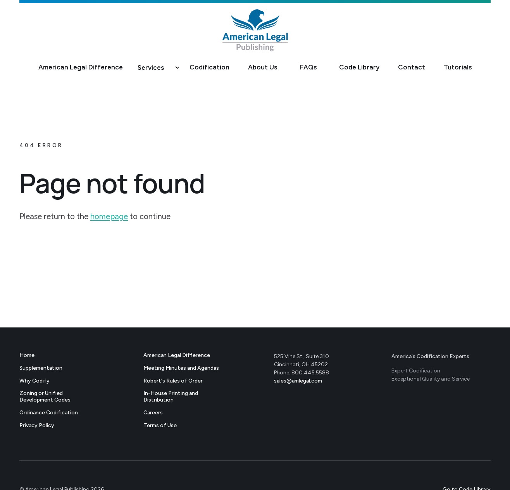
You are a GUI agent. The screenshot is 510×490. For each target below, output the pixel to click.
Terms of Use (160, 425)
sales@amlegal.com (298, 380)
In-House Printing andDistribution (170, 396)
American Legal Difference (176, 355)
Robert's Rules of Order (173, 380)
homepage (109, 216)
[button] (156, 68)
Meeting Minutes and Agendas (181, 368)
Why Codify (34, 380)
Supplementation (40, 368)
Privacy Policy (36, 425)
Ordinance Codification (48, 412)
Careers (153, 412)
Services (151, 67)
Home (26, 355)
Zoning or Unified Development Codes (45, 396)
